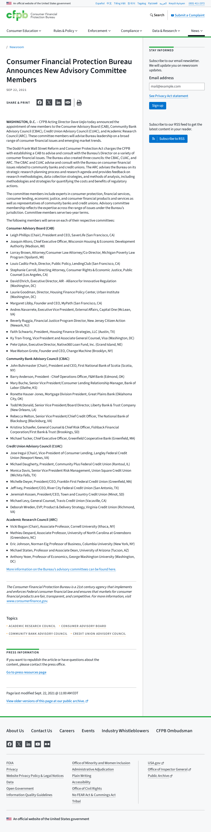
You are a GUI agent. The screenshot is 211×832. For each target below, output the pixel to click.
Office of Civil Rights (87, 788)
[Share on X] (49, 102)
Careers (67, 730)
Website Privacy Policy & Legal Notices (35, 775)
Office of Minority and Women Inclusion (101, 763)
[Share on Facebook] (39, 102)
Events (88, 730)
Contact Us (41, 730)
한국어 (131, 3)
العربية (163, 3)
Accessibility (81, 782)
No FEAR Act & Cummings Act (94, 795)
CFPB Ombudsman (174, 730)
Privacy (12, 769)
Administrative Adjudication (93, 769)
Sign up (157, 105)
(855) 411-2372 (197, 3)
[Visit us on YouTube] (38, 743)
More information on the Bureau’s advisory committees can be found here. (61, 569)
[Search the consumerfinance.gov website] (157, 15)
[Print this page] (79, 103)
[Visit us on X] (19, 743)
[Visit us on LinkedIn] (28, 743)
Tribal (76, 801)
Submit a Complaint (188, 15)
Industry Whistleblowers (125, 730)
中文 (109, 3)
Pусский (152, 3)
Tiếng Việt (119, 3)
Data (10, 782)
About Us (15, 730)
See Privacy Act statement (168, 96)
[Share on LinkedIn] (58, 102)
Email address (161, 78)
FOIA (9, 763)
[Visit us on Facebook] (9, 743)
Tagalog (141, 3)
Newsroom (17, 47)
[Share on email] (68, 102)
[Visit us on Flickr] (47, 743)
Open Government (20, 788)
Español (100, 3)
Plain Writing (81, 775)
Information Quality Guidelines (29, 795)
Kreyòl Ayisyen (177, 3)
